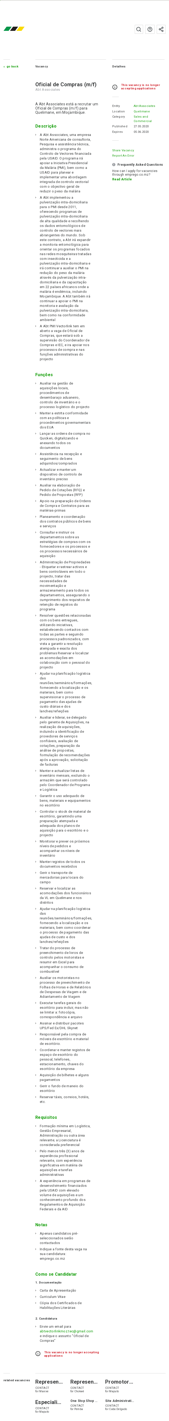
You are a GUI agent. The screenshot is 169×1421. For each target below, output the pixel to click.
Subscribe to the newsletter (161, 29)
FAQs (150, 29)
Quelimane (142, 111)
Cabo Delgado (118, 1409)
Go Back (12, 66)
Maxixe (43, 1391)
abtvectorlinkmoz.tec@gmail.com (66, 1331)
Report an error (123, 155)
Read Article (122, 179)
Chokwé (79, 1391)
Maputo (114, 1391)
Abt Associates (144, 106)
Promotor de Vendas (131, 1382)
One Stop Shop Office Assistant (95, 1401)
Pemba (78, 1409)
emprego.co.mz (21, 29)
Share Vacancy (123, 150)
